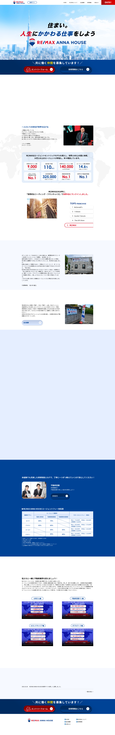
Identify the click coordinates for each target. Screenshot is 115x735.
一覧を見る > (89, 697)
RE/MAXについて (73, 2)
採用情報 (89, 2)
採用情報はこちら (75, 69)
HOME (64, 2)
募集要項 (55, 501)
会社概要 (82, 2)
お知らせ (96, 2)
